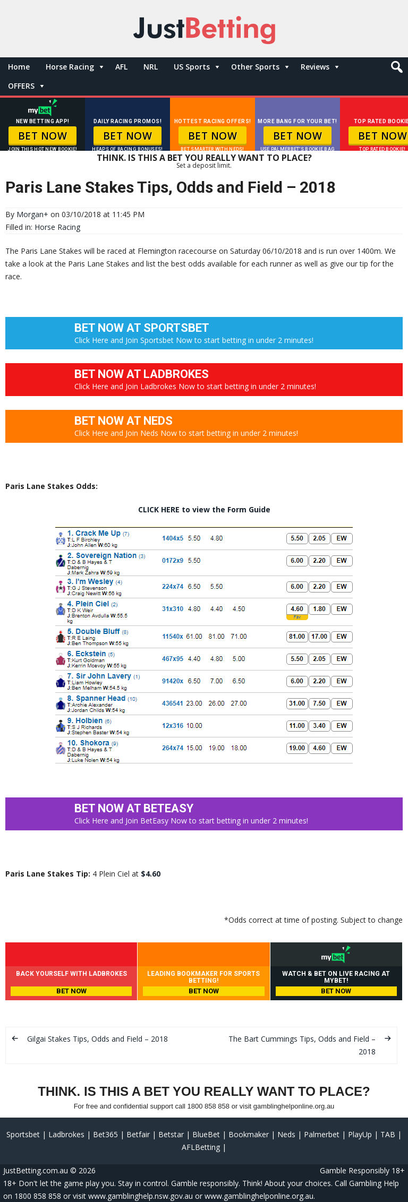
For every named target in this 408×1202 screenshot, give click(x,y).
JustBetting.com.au (35, 1170)
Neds (286, 1134)
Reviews (315, 67)
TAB (387, 1134)
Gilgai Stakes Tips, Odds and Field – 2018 (97, 1039)
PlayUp (360, 1134)
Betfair (138, 1134)
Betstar (171, 1134)
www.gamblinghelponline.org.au (259, 1196)
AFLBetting (201, 1147)
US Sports (192, 67)
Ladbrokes (66, 1134)
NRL (150, 67)
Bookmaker (248, 1134)
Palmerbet (321, 1134)
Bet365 (105, 1134)
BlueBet (206, 1134)
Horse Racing (70, 67)
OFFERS (21, 86)
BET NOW (42, 136)
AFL (121, 67)
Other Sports (255, 67)
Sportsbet (23, 1134)
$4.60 (150, 874)
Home (19, 67)
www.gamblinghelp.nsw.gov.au (140, 1196)
